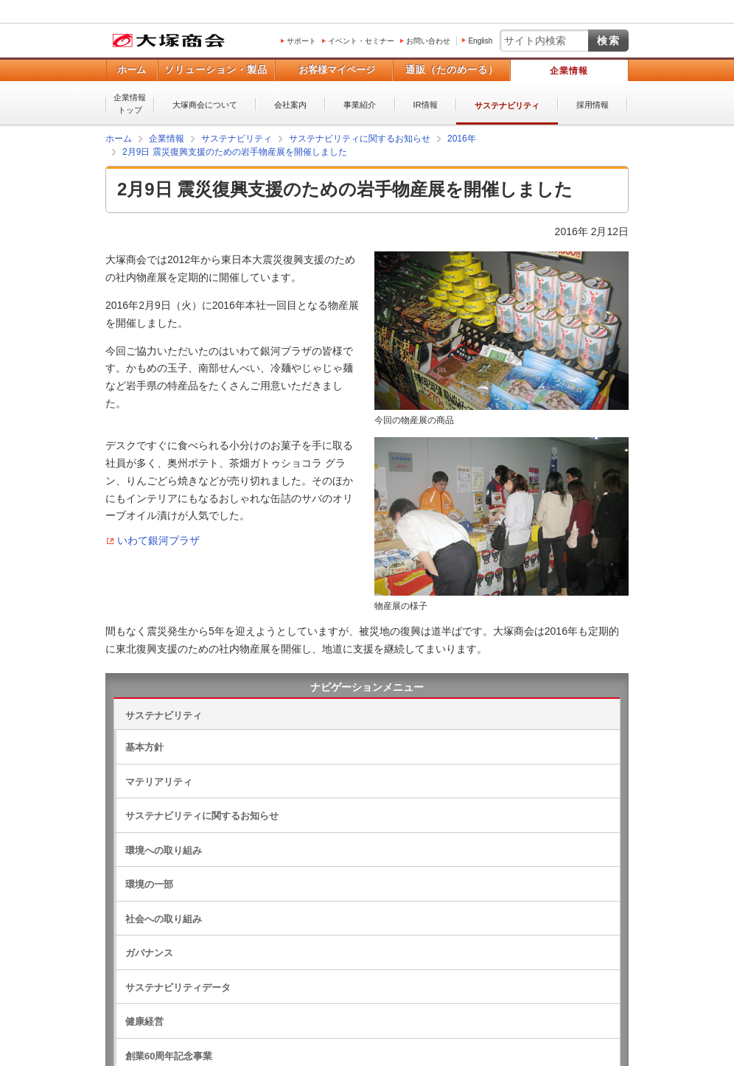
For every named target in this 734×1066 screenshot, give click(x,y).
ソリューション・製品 (216, 69)
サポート (301, 41)
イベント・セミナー (361, 41)
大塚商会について (204, 104)
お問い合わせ (428, 41)
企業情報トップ (129, 103)
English (480, 41)
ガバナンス (149, 952)
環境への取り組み (163, 850)
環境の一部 (149, 884)
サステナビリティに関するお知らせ (202, 815)
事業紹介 (359, 104)
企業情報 (569, 71)
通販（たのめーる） (451, 69)
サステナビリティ (507, 105)
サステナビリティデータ (178, 987)
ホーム (131, 69)
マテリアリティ (158, 781)
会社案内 (290, 104)
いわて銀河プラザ (158, 540)
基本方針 (144, 747)
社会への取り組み (163, 918)
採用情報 (592, 104)
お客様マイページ (336, 69)
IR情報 (425, 104)
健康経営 (144, 1021)
